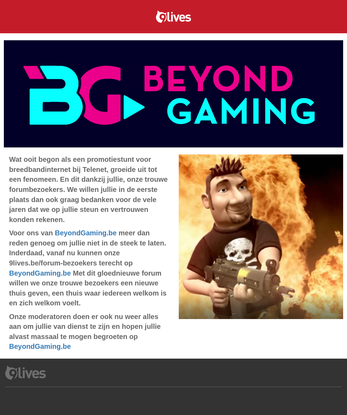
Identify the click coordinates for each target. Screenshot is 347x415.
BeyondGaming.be (86, 233)
